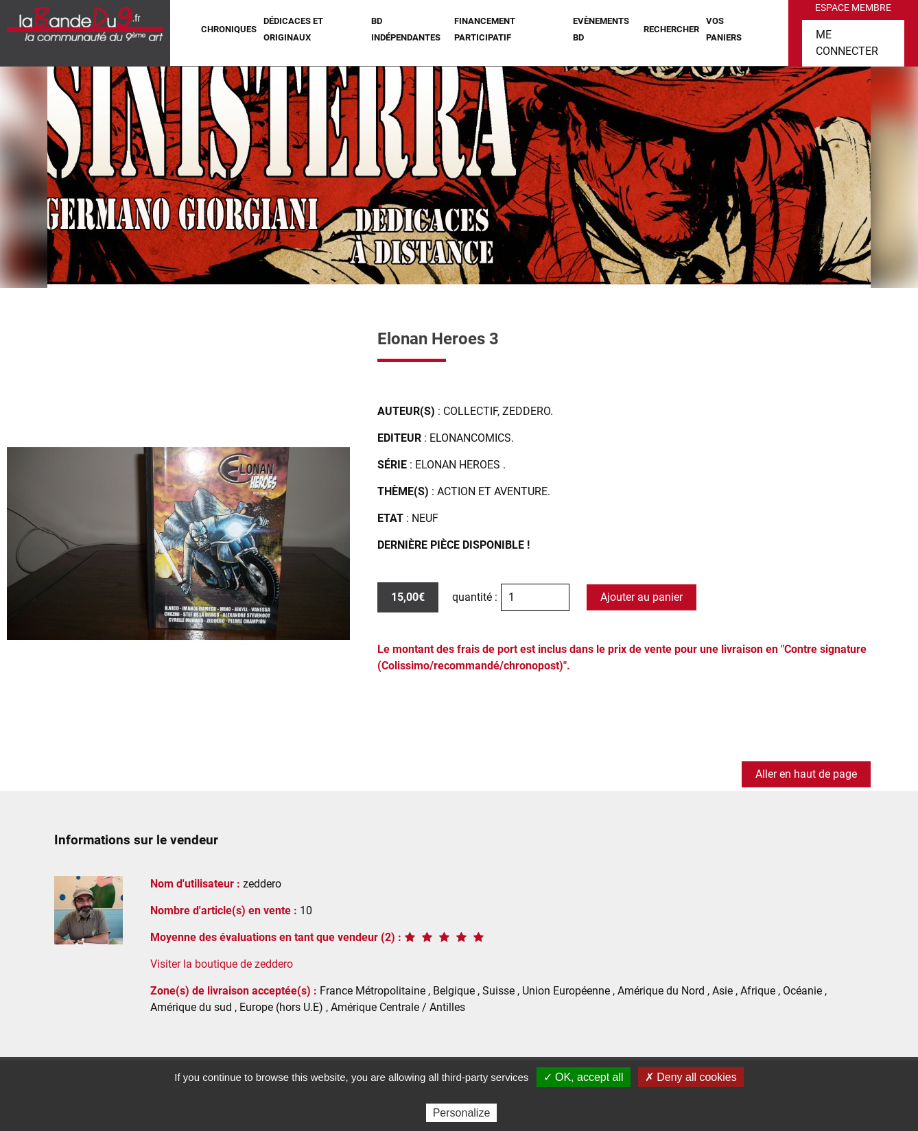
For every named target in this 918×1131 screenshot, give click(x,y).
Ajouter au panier (641, 597)
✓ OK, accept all (583, 1077)
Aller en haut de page (806, 774)
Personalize (462, 1113)
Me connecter (847, 43)
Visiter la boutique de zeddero (221, 964)
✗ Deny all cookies (691, 1077)
